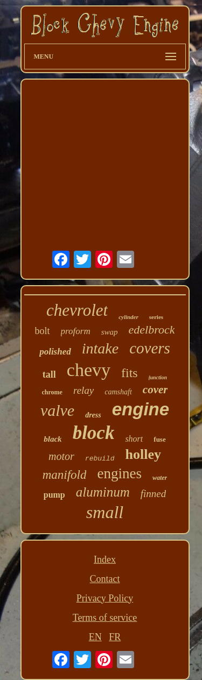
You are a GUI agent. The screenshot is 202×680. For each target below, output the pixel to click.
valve (57, 410)
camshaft (118, 392)
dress (93, 415)
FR (115, 637)
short (134, 438)
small (104, 512)
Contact (105, 578)
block (94, 432)
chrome (52, 392)
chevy (88, 370)
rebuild (100, 459)
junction (158, 377)
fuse (159, 439)
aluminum (103, 492)
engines (119, 473)
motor (61, 456)
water (159, 477)
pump (54, 494)
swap (109, 332)
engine (140, 409)
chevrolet (77, 310)
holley (143, 454)
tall (49, 374)
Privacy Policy (105, 598)
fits (129, 373)
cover (155, 389)
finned (153, 493)
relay (83, 390)
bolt (42, 330)
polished (55, 351)
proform (75, 331)
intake (100, 348)
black (52, 439)
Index (105, 559)
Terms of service (105, 617)
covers (149, 348)
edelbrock (152, 329)
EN (95, 637)
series (156, 317)
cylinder (128, 317)
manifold (65, 474)
